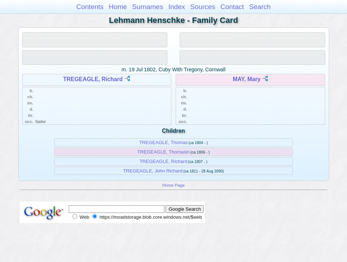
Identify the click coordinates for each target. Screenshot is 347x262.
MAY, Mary (247, 79)
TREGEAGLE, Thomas (163, 142)
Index (176, 7)
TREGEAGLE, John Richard (153, 171)
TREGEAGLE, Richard (93, 79)
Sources (202, 7)
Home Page (173, 185)
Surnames (147, 7)
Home (118, 7)
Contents (90, 7)
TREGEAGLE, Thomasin (163, 152)
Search (260, 7)
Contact (232, 7)
